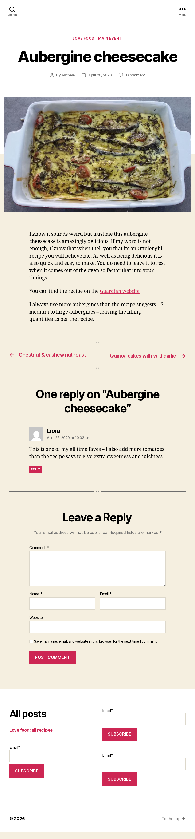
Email (106, 601)
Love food (83, 39)
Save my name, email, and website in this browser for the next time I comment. (96, 648)
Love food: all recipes (31, 737)
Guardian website (120, 292)
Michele (67, 75)
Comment (39, 555)
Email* (51, 760)
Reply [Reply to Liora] (35, 476)
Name (35, 601)
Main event (111, 39)
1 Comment (136, 75)
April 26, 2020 (100, 75)
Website (36, 624)
